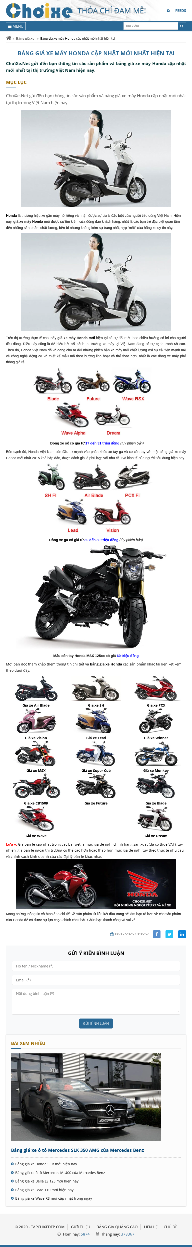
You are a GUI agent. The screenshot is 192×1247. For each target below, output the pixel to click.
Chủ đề (170, 1226)
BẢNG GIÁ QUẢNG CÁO (117, 1226)
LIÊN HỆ (151, 1226)
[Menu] (16, 26)
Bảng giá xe (25, 38)
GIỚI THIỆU (80, 1226)
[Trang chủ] (8, 38)
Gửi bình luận (96, 1023)
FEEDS (180, 10)
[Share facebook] (157, 934)
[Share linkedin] (182, 934)
